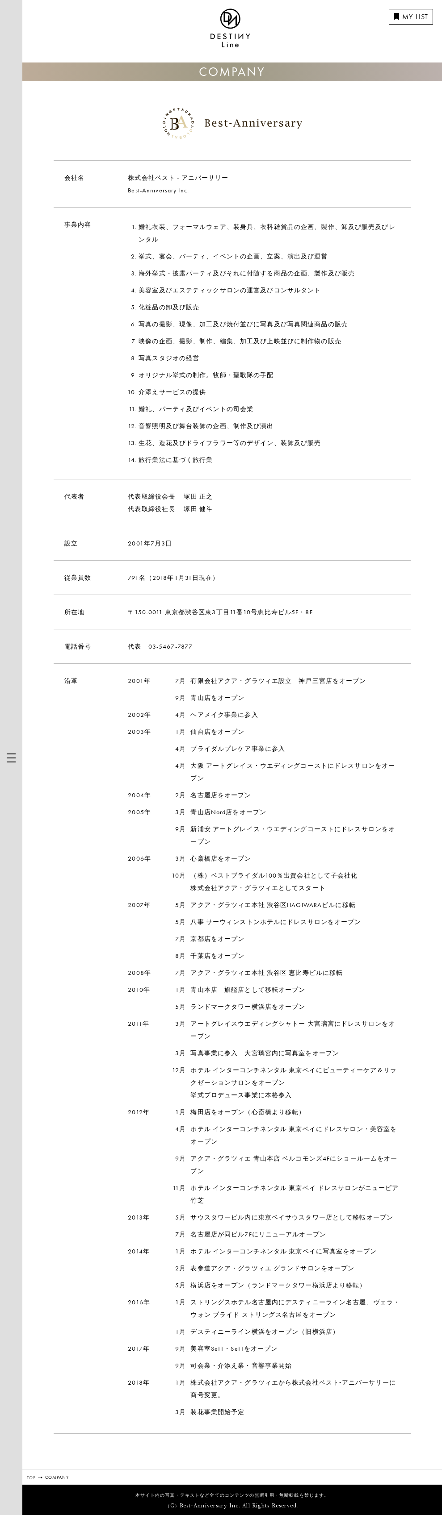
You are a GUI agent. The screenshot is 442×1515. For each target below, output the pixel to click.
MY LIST (411, 16)
